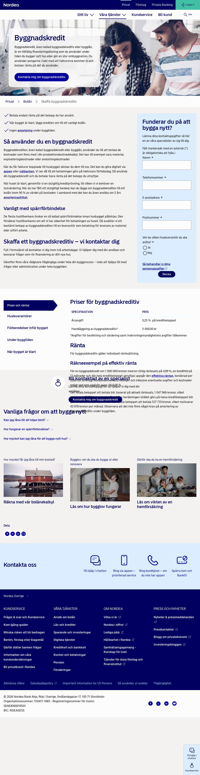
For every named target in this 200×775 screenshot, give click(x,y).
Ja (149, 247)
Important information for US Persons (87, 735)
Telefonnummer (154, 178)
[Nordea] (11, 5)
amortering (25, 130)
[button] (192, 753)
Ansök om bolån (64, 669)
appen (8, 171)
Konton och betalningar (70, 707)
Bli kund (165, 14)
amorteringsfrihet (15, 197)
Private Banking (162, 5)
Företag (141, 5)
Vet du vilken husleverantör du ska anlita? (164, 240)
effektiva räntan (162, 376)
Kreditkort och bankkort (70, 699)
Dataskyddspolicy (43, 735)
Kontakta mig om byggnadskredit (95, 452)
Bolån (27, 102)
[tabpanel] (132, 355)
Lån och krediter (65, 677)
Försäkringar (62, 722)
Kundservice (142, 14)
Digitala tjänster (64, 692)
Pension (59, 714)
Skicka (166, 274)
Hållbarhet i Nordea (119, 692)
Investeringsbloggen (170, 696)
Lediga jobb (113, 684)
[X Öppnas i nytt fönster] (12, 586)
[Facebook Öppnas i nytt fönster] (7, 586)
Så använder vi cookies (133, 735)
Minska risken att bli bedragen (24, 684)
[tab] (31, 305)
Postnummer (152, 218)
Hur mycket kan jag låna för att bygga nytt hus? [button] (36, 491)
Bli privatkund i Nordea (19, 719)
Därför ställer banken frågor (22, 699)
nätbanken (27, 171)
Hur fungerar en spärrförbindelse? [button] (26, 481)
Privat (126, 5)
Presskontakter (166, 681)
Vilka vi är (112, 669)
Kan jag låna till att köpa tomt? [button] (24, 472)
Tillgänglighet (162, 735)
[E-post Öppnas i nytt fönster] (23, 586)
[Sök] (188, 15)
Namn (147, 158)
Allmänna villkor (14, 735)
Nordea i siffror (115, 677)
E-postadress (152, 198)
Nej (150, 253)
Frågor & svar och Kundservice (24, 669)
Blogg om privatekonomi (172, 689)
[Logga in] (188, 5)
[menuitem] (85, 15)
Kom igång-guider (16, 677)
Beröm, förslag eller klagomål (24, 692)
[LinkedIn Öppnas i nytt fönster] (18, 586)
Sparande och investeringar (72, 684)
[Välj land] (17, 648)
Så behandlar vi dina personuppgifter (156, 266)
